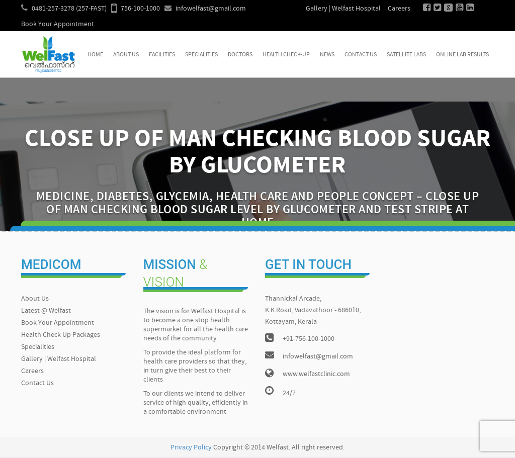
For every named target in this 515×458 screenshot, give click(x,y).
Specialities (201, 55)
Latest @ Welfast (46, 311)
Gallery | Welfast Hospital (343, 9)
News (327, 55)
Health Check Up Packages (60, 335)
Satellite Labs (406, 55)
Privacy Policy (191, 447)
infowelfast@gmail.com (211, 9)
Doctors (240, 55)
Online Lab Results (462, 55)
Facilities (162, 55)
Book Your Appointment (57, 24)
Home (95, 55)
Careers (399, 9)
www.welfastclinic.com (316, 374)
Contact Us (361, 55)
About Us (126, 55)
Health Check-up (286, 55)
